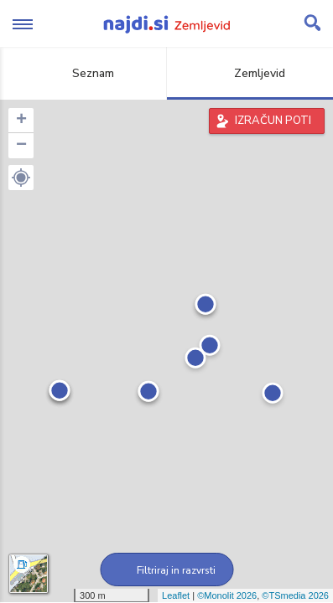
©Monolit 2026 (227, 595)
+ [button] (21, 120)
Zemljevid (250, 73)
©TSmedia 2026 (295, 595)
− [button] (21, 145)
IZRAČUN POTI (273, 120)
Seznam (83, 73)
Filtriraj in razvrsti (166, 570)
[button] (21, 177)
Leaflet (176, 595)
